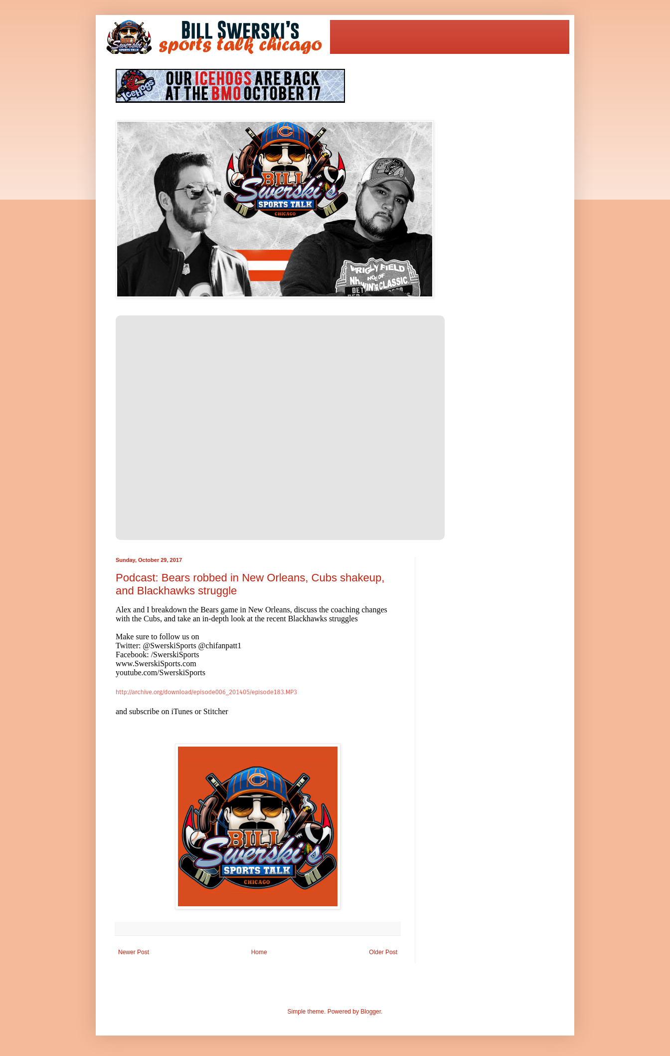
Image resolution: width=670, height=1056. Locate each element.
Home (259, 952)
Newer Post (133, 952)
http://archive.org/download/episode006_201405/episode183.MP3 (206, 692)
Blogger (370, 1011)
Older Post (383, 952)
